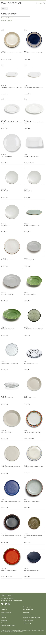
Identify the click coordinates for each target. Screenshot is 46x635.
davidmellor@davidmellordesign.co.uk (13, 600)
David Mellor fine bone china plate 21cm (34, 87)
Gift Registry (4, 620)
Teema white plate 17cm (30, 397)
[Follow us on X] (2, 604)
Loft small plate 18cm (6, 156)
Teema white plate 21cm (7, 432)
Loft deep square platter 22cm (31, 156)
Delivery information (28, 609)
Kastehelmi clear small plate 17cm (9, 363)
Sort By (3, 20)
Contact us (4, 609)
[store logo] (11, 3)
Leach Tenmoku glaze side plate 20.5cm (11, 535)
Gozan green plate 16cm (30, 294)
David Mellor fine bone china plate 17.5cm (11, 87)
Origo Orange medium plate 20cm (32, 432)
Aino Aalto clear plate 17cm (30, 363)
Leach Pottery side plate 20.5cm (32, 501)
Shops (3, 623)
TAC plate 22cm (5, 225)
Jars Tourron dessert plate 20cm (31, 570)
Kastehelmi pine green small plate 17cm (33, 328)
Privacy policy (26, 612)
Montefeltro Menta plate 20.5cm (31, 225)
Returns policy (26, 607)
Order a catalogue (27, 623)
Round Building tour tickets (8, 625)
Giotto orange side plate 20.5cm (9, 570)
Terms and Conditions (28, 615)
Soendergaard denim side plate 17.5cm (11, 501)
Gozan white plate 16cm (30, 260)
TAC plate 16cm (5, 191)
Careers (3, 615)
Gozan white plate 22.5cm (7, 294)
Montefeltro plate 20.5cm (7, 260)
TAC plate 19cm (28, 191)
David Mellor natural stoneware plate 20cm (11, 53)
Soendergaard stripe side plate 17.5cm (33, 466)
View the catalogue (28, 620)
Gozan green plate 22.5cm (7, 328)
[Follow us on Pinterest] (9, 604)
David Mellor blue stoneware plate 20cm (33, 53)
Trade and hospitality (6, 612)
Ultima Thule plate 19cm (7, 397)
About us (3, 607)
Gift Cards (3, 617)
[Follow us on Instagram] (6, 604)
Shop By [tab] (4, 9)
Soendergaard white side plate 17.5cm (10, 466)
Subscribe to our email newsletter (31, 617)
